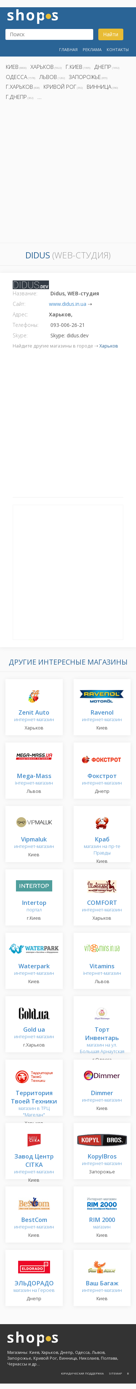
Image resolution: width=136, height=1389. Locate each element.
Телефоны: (25, 324)
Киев (12, 66)
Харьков (42, 66)
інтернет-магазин (34, 779)
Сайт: (19, 303)
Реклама (92, 49)
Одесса (16, 76)
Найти (110, 34)
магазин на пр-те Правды (102, 846)
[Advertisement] (68, 174)
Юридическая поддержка (82, 1373)
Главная (68, 49)
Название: (25, 293)
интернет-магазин (34, 716)
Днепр (102, 66)
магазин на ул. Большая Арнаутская (102, 1041)
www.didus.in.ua (67, 303)
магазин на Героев (34, 1287)
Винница (99, 86)
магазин (102, 1223)
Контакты (118, 49)
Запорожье (85, 76)
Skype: (20, 335)
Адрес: (20, 314)
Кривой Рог (60, 86)
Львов (48, 76)
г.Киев (74, 66)
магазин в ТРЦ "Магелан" (34, 1104)
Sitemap (115, 1373)
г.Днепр (16, 96)
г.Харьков (19, 86)
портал (34, 906)
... (39, 96)
